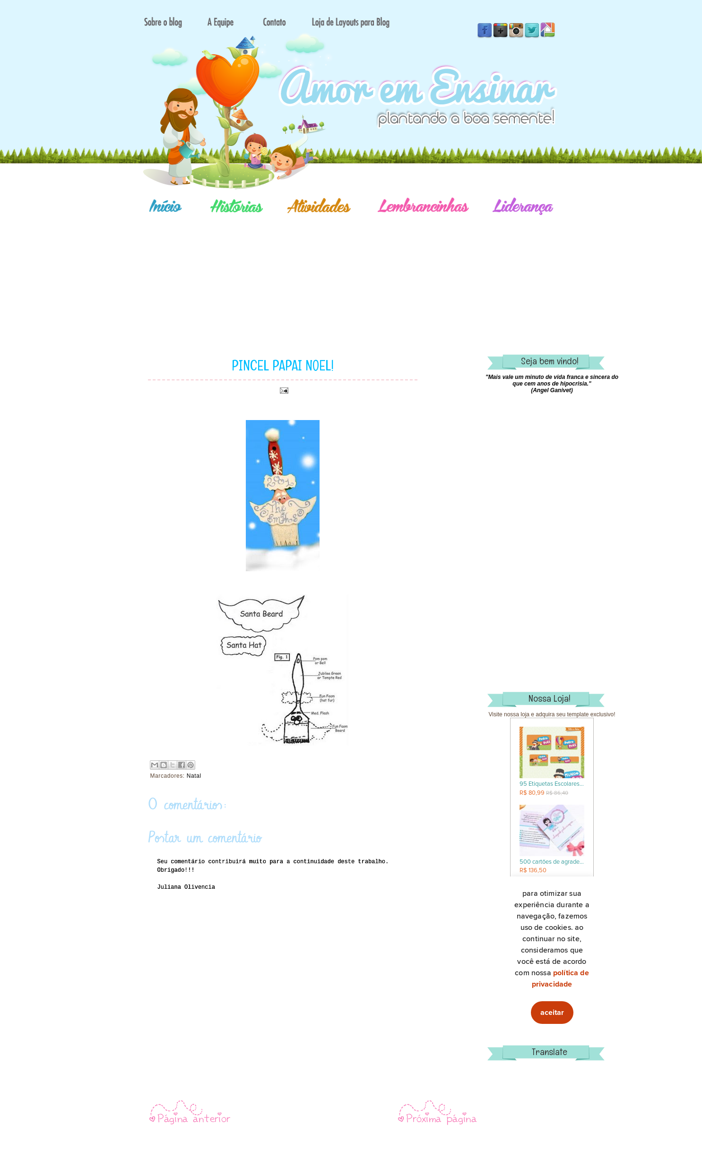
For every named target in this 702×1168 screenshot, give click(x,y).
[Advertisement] (384, 271)
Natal (194, 776)
